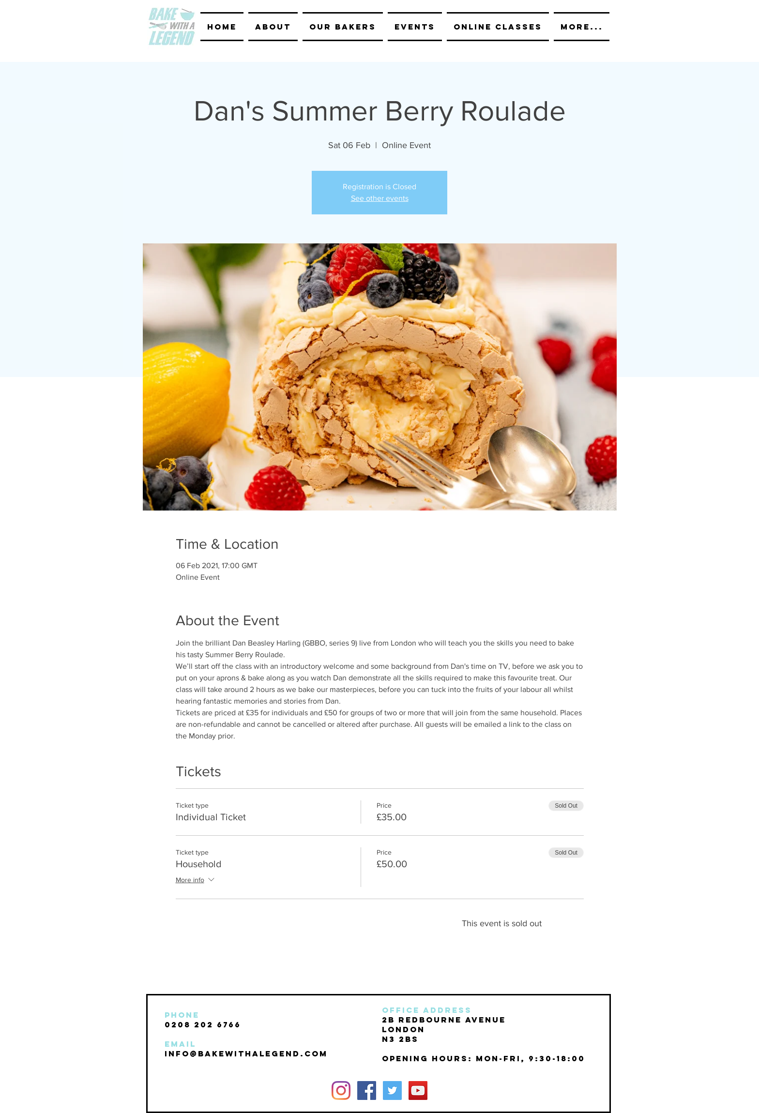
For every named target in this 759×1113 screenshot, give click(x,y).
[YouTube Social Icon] (418, 1090)
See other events (380, 198)
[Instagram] (341, 1090)
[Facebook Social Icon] (366, 1090)
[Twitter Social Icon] (392, 1090)
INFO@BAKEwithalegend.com (246, 1053)
